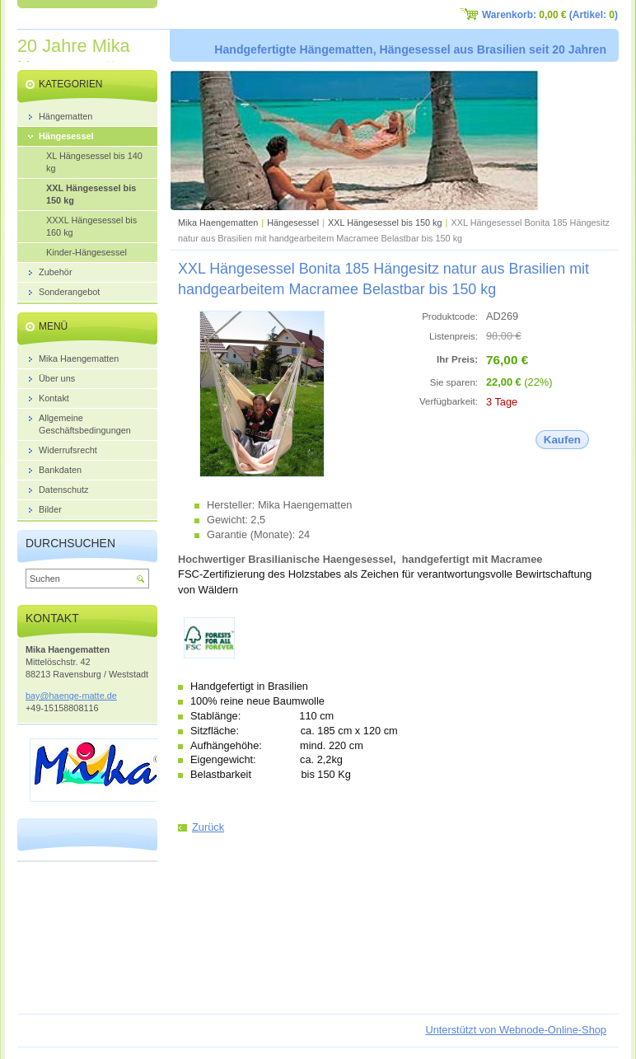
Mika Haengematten (218, 222)
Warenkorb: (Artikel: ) (550, 15)
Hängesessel (293, 222)
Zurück (208, 827)
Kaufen (562, 439)
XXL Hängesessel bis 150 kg (385, 222)
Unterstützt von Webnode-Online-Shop (515, 1030)
